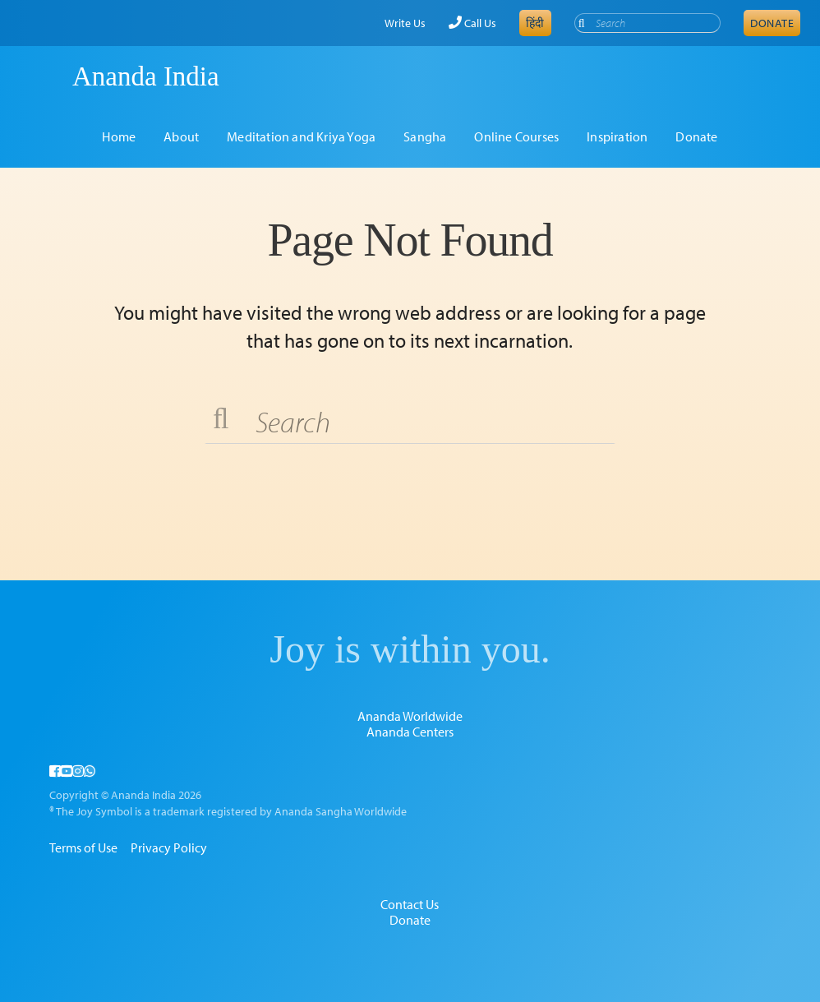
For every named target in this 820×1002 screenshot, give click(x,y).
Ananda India (145, 76)
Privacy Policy (169, 847)
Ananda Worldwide (410, 716)
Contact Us (409, 904)
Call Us (472, 23)
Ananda (43, 76)
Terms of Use (83, 847)
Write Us (405, 23)
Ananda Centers (410, 731)
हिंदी (535, 23)
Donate (772, 23)
